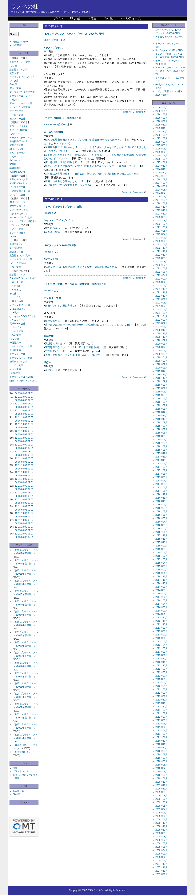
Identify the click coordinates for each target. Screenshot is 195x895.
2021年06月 (161, 309)
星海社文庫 (15, 350)
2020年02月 (161, 364)
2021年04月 (161, 316)
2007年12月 (161, 864)
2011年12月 (161, 699)
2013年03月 (161, 648)
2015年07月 (161, 552)
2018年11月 (161, 415)
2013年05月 (161, 641)
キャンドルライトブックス (58, 220)
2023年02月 (161, 241)
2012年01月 (161, 696)
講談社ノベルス (18, 274)
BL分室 (75, 18)
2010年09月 (161, 751)
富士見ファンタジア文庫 (22, 92)
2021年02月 (161, 323)
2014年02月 (161, 610)
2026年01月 (161, 121)
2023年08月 (161, 220)
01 (32, 393)
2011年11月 (161, 703)
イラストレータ (21, 771)
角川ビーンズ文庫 (19, 179)
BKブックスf (51, 259)
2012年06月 (161, 679)
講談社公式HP (51, 40)
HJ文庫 (13, 65)
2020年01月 (161, 367)
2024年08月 (161, 179)
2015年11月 (161, 539)
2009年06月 (161, 802)
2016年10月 (161, 501)
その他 (13, 293)
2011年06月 (161, 720)
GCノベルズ (16, 160)
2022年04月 (161, 275)
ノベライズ (15, 289)
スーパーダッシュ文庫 (21, 346)
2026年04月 (161, 111)
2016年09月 (161, 504)
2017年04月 (161, 480)
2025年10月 (161, 131)
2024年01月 (161, 203)
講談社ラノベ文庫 (19, 69)
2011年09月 (161, 710)
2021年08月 (161, 302)
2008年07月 (161, 840)
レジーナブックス (19, 210)
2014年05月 (161, 600)
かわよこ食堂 (52, 231)
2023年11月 (161, 210)
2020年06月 (161, 350)
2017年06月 (161, 474)
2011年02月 (161, 734)
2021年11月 (161, 292)
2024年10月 (161, 172)
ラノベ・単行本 (18, 232)
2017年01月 (161, 491)
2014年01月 (161, 614)
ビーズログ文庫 (18, 187)
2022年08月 (161, 261)
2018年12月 (161, 412)
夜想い (49, 370)
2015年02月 (161, 569)
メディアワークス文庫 (21, 259)
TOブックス (16, 134)
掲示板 (108, 18)
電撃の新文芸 (16, 145)
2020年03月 (161, 361)
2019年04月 (161, 398)
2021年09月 (161, 299)
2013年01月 (161, 655)
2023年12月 (161, 207)
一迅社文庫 (15, 342)
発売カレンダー (21, 41)
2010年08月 (161, 754)
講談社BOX (15, 168)
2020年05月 (161, 354)
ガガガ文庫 (15, 88)
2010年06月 (161, 761)
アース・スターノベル (21, 137)
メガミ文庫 (15, 369)
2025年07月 (161, 142)
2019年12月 (161, 371)
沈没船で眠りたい (55, 343)
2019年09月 (161, 381)
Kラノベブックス (53, 47)
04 (22, 393)
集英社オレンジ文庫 (20, 255)
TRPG (13, 236)
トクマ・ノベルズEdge (21, 377)
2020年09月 (161, 340)
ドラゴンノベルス (19, 126)
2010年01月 (161, 778)
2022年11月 (161, 251)
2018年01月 (161, 450)
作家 (15, 768)
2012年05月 (161, 682)
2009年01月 (161, 819)
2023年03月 (161, 237)
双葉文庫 (49, 336)
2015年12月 (161, 535)
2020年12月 (161, 330)
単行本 (47, 362)
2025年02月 (161, 159)
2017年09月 (161, 463)
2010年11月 (161, 744)
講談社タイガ (16, 251)
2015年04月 (161, 562)
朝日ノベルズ (16, 149)
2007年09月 (161, 874)
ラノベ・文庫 (16, 229)
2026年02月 (161, 118)
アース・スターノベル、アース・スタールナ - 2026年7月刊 (170, 71)
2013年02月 (161, 651)
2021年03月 (161, 319)
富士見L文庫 (16, 248)
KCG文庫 (14, 339)
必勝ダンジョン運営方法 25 (60, 305)
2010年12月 (161, 740)
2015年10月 (161, 542)
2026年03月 (161, 114)
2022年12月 (161, 248)
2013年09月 (161, 628)
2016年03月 (161, 525)
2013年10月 (161, 624)
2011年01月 (161, 737)
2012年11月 (161, 662)
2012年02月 (161, 693)
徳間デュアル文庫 (19, 361)
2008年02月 (161, 857)
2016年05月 (161, 518)
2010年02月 (161, 775)
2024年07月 (161, 183)
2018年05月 (161, 436)
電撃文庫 (14, 73)
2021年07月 (161, 306)
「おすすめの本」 (22, 751)
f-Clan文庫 (15, 373)
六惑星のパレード (55, 351)
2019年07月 (161, 388)
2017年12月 (161, 453)
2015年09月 (161, 545)
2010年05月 (161, 764)
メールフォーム (130, 18)
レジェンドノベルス (20, 305)
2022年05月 (161, 272)
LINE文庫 (14, 312)
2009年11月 (161, 785)
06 (16, 393)
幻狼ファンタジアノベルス (23, 380)
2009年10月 (161, 788)
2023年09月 (161, 217)
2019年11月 (161, 374)
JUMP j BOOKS (18, 172)
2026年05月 (161, 107)
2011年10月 (161, 706)
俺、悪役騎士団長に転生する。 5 (63, 162)
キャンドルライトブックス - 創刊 (63, 206)
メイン (58, 18)
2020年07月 (161, 347)
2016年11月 (161, 497)
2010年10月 (161, 747)
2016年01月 (161, 532)
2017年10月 (161, 460)
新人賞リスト (19, 791)
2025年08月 (161, 138)
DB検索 (16, 794)
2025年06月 (161, 145)
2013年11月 (161, 621)
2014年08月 (161, 590)
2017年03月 (161, 484)
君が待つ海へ (52, 228)
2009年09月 (161, 792)
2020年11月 (161, 333)
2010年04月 (161, 768)
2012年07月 (161, 675)
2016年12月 (161, 494)
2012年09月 (161, 669)
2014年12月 (161, 576)
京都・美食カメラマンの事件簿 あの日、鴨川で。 (73, 354)
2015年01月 (161, 573)
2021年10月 (161, 296)
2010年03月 (161, 771)
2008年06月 (161, 843)
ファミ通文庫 (16, 111)
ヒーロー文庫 (16, 115)
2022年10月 (161, 254)
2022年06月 (161, 268)
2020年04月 (161, 357)
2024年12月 (161, 165)
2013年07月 (161, 634)
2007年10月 (161, 871)
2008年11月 (161, 826)
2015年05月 (161, 559)
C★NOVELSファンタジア (23, 278)
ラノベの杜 (24, 7)
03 (25, 393)
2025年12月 (161, 124)
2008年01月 (161, 860)
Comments (138, 112)
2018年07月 (161, 429)
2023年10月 (161, 213)
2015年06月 (161, 556)
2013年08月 (161, 631)
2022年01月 (161, 285)
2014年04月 (161, 604)
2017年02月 (161, 487)
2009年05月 (161, 805)
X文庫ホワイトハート (21, 183)
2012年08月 (161, 672)
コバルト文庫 (16, 331)
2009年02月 (161, 816)
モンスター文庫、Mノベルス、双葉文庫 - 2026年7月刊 (75, 284)
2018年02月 (161, 446)
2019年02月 (161, 405)
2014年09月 (161, 586)
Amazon (48, 212)
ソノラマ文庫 (16, 365)
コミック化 (15, 297)
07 (32, 396)
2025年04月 (161, 152)
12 (16, 396)
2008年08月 (161, 836)
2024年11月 (161, 169)
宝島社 (13, 164)
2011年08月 (161, 713)
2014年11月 (161, 580)
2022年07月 (161, 265)
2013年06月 (161, 638)
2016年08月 (161, 508)
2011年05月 (161, 723)
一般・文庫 (15, 267)
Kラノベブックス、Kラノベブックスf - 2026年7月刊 (74, 33)
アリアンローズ (18, 206)
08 (29, 396)
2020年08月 (161, 343)
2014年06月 (161, 597)
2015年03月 (161, 566)
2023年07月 (161, 224)
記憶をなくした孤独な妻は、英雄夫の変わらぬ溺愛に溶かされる (81, 266)
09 (25, 396)
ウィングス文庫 (18, 194)
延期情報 (17, 45)
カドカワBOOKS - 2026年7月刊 (63, 118)
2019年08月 (161, 385)
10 (22, 396)
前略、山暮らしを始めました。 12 (64, 181)
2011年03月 (161, 730)
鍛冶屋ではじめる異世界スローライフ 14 (68, 185)
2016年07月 (161, 511)
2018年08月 (161, 426)
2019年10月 (161, 378)
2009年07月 (161, 799)
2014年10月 (161, 583)
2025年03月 (161, 155)
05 (19, 393)
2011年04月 (161, 727)
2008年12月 (161, 823)
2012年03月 (161, 689)
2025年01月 (161, 162)
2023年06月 (161, 227)
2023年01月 (161, 244)
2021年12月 (161, 289)
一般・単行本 (16, 282)
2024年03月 (161, 196)
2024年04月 (161, 193)
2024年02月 (161, 200)
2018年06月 (161, 432)
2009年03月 (161, 812)
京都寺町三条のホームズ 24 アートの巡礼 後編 (72, 347)
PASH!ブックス (17, 202)
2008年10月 (161, 829)
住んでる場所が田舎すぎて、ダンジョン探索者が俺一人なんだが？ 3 (83, 139)
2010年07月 (161, 758)
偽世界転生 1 (52, 320)
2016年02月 (161, 528)
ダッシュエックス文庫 (21, 103)
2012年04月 (161, 686)
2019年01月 (161, 408)
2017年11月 (161, 456)
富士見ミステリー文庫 (21, 358)
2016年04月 (161, 521)
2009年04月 (161, 809)
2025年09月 (161, 135)
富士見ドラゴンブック (21, 96)
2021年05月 (161, 313)
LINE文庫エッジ (18, 308)
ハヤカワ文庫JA (18, 263)
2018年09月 (161, 422)
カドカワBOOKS (18, 130)
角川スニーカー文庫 (20, 62)
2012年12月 (161, 658)
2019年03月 (161, 402)
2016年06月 (161, 515)
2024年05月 (161, 189)
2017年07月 (161, 470)
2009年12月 (161, 782)
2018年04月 (161, 439)
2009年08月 (161, 795)
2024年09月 (161, 176)
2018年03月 (161, 443)
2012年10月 (161, 665)
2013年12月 (161, 617)
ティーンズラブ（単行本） (23, 221)
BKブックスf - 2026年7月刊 (60, 245)
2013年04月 (161, 645)
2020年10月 (161, 337)
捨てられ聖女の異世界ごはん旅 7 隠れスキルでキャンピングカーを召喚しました (90, 166)
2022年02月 (161, 282)
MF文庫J (14, 99)
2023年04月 (161, 234)
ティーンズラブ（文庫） (22, 217)
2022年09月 (161, 258)
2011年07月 (161, 717)
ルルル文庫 (15, 335)
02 (29, 393)
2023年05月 (161, 231)
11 (19, 396)
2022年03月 (161, 278)
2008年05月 (161, 847)
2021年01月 (161, 326)
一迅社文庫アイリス (20, 191)
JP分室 (92, 18)
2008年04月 (161, 850)
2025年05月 (161, 148)
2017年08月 (161, 467)
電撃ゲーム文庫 (18, 323)
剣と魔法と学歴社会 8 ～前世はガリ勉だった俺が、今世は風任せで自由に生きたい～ (93, 173)
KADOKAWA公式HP (55, 124)
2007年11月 (161, 867)
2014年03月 (161, 607)
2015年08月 (161, 549)
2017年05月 (161, 477)
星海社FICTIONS (18, 141)
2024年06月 (161, 186)
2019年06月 (161, 391)
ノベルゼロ (15, 327)
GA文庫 (13, 84)
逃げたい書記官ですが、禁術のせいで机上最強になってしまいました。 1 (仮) (88, 324)
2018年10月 (161, 419)
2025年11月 (161, 128)
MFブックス (16, 156)
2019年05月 (161, 395)
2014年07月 (161, 593)
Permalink (126, 112)
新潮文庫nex (16, 244)
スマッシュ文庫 (18, 354)
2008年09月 (161, 833)
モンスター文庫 (18, 118)
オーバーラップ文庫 (20, 107)
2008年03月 (161, 853)
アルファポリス (18, 153)
